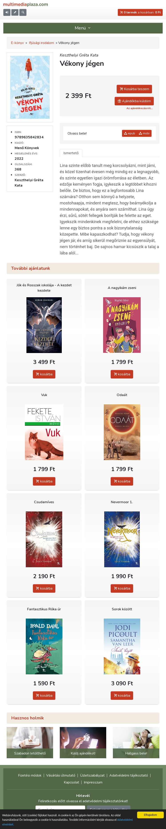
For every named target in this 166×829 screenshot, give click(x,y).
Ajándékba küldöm (134, 101)
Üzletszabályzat (92, 775)
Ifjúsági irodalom (41, 42)
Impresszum (93, 782)
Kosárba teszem (134, 89)
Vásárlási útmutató (60, 775)
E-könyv (17, 42)
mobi (144, 133)
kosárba (44, 374)
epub (129, 133)
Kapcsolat (71, 782)
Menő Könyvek (27, 147)
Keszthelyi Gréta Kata (79, 55)
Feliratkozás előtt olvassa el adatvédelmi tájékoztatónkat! (83, 801)
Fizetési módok (30, 775)
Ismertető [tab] (71, 153)
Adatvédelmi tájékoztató (128, 775)
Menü (83, 28)
